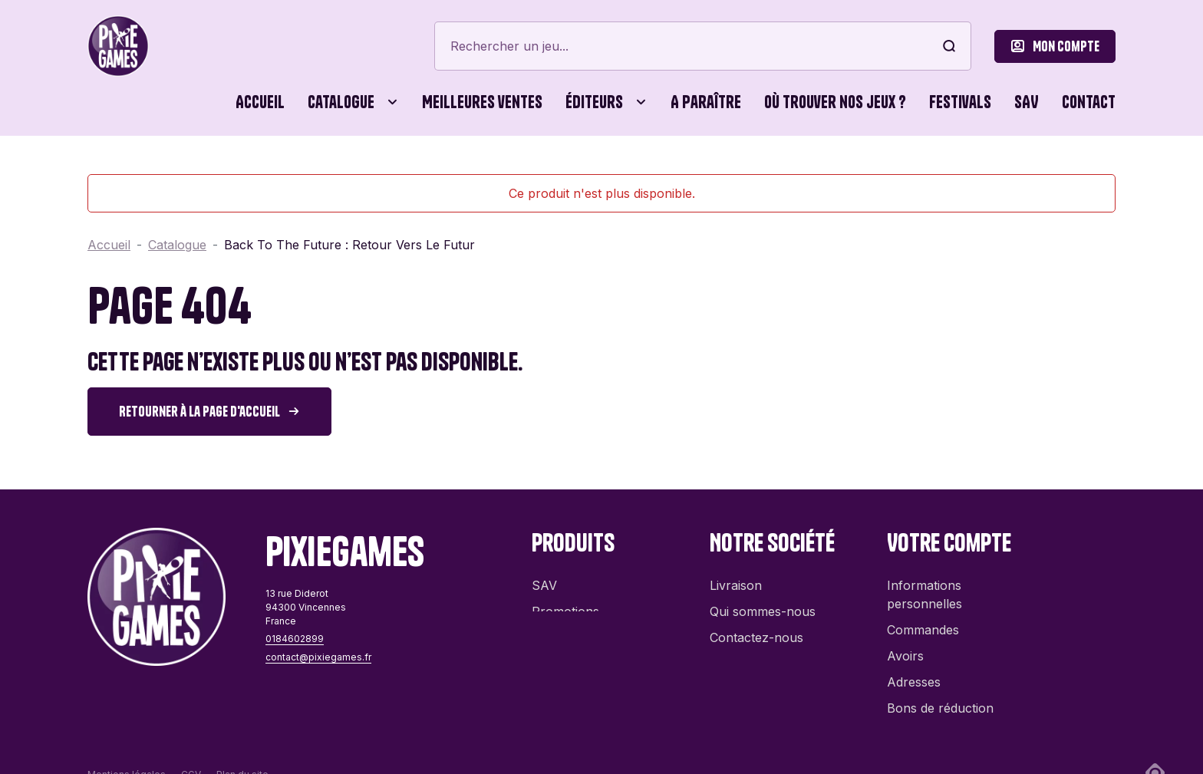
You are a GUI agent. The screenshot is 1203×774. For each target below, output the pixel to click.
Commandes (923, 622)
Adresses (914, 674)
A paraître (706, 102)
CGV (191, 743)
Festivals (960, 102)
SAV (1026, 102)
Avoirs (905, 648)
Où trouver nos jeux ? (835, 102)
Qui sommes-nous (763, 603)
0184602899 (294, 638)
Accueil (260, 102)
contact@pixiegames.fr (318, 657)
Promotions (565, 603)
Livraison (736, 577)
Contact (1089, 102)
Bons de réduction (940, 700)
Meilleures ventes (482, 102)
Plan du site (242, 743)
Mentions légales (126, 743)
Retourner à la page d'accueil (199, 411)
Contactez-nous (756, 629)
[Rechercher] (702, 46)
